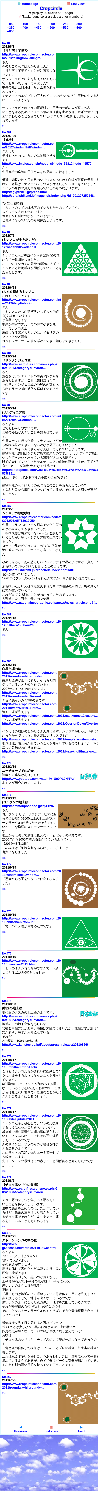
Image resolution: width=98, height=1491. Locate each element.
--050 (10, 24)
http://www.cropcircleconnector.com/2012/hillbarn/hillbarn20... (31, 623)
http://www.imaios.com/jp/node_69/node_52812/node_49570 (47, 163)
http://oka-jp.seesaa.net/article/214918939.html (29, 1246)
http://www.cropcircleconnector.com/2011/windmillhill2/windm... (31, 873)
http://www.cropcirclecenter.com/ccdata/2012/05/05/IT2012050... (31, 518)
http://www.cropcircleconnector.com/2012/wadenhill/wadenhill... (31, 245)
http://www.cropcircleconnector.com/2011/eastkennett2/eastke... (50, 715)
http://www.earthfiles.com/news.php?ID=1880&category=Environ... (30, 1190)
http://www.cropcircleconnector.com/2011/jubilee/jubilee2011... (31, 1117)
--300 (78, 24)
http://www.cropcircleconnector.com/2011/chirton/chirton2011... (31, 920)
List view (76, 4)
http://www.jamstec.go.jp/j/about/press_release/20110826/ (45, 1044)
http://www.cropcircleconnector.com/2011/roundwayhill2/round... (29, 694)
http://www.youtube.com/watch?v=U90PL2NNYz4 (38, 779)
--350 (10, 27)
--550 (64, 27)
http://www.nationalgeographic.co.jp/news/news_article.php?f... (49, 602)
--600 (78, 27)
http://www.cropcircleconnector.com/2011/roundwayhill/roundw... (29, 674)
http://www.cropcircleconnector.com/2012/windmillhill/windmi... (28, 145)
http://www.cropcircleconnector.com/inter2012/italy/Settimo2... (31, 418)
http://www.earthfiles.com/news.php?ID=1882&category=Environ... (30, 1018)
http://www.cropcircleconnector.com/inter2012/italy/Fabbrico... (31, 301)
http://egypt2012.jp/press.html (24, 192)
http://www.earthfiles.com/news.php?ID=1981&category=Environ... (30, 366)
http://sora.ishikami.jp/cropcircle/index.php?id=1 (38, 570)
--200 (51, 24)
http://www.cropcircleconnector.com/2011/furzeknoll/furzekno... (49, 751)
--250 (64, 24)
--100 (24, 24)
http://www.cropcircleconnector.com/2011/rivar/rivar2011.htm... (29, 706)
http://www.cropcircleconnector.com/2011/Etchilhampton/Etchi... (31, 1065)
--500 (51, 27)
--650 (10, 31)
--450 (37, 27)
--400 (24, 27)
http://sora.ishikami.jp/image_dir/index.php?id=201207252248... (49, 195)
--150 (37, 24)
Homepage (28, 4)
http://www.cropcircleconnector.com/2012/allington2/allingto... (28, 56)
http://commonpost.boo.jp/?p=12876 (29, 806)
